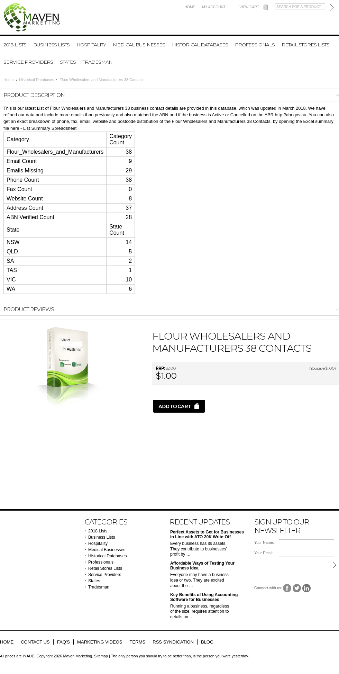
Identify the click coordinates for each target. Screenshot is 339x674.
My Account (214, 7)
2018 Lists (14, 45)
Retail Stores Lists (305, 45)
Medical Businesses (139, 45)
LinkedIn (306, 588)
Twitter (297, 588)
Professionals (255, 45)
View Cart (249, 7)
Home (190, 7)
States (68, 62)
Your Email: (263, 553)
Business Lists (51, 45)
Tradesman (97, 62)
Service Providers (28, 62)
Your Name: (264, 542)
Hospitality (91, 45)
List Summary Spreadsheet (49, 128)
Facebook (287, 588)
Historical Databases (200, 45)
